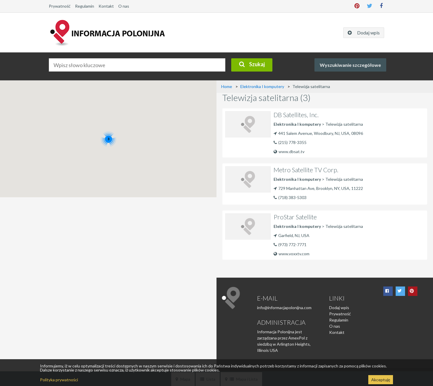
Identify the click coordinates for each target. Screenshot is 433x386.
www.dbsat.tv (289, 151)
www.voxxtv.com (291, 253)
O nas (123, 6)
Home (226, 86)
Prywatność (60, 6)
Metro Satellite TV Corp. (306, 169)
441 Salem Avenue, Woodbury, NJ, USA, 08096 (318, 133)
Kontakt (106, 6)
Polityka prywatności (59, 379)
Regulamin (84, 6)
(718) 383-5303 (292, 197)
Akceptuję (380, 379)
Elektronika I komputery (262, 86)
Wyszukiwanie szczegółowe (350, 65)
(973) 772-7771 (292, 244)
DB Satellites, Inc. (296, 114)
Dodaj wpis (339, 307)
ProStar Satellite (295, 217)
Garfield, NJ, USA (291, 235)
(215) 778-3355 (292, 142)
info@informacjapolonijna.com (284, 307)
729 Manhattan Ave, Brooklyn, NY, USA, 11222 (318, 188)
